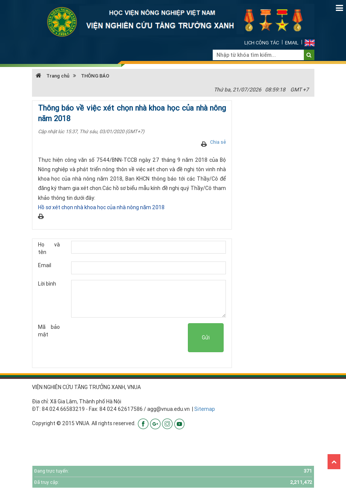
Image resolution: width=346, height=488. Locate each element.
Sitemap (204, 409)
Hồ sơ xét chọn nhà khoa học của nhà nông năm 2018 (101, 207)
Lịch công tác (261, 43)
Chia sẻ (218, 142)
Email (292, 43)
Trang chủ (52, 76)
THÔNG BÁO (95, 76)
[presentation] (130, 338)
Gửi (206, 337)
